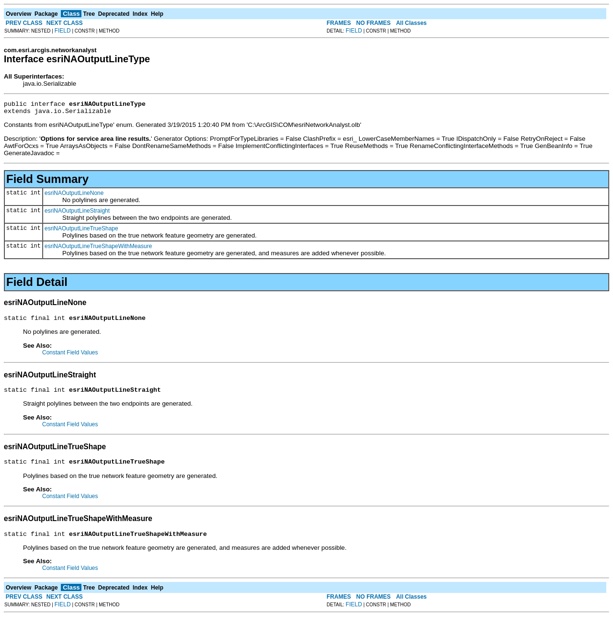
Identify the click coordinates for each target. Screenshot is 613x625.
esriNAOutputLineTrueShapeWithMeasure (98, 249)
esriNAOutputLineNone (74, 196)
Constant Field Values (70, 356)
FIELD (63, 30)
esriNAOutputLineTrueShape (81, 231)
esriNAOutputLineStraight (77, 213)
